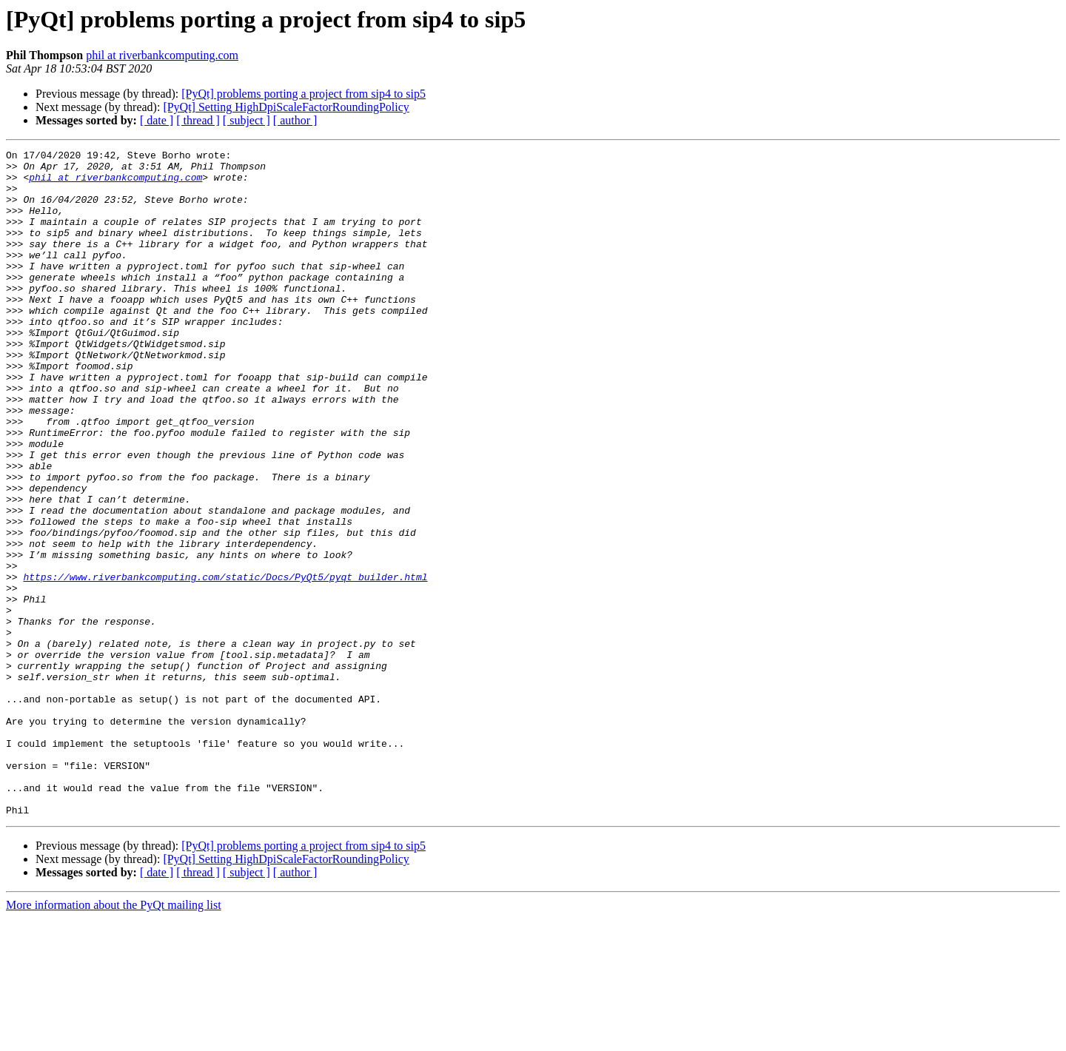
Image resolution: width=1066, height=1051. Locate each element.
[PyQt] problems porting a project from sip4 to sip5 (303, 93)
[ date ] (156, 120)
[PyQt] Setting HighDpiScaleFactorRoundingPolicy (286, 107)
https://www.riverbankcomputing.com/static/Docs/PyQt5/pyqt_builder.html (225, 663)
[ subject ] (246, 120)
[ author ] (295, 120)
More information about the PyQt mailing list (113, 1038)
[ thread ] (198, 120)
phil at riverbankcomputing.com (162, 55)
